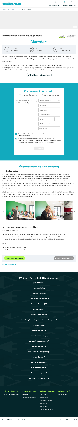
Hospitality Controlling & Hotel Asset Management (39, 320)
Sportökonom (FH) (39, 283)
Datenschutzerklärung (58, 419)
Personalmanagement (39, 373)
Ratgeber (72, 5)
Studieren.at (5, 9)
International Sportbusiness (39, 299)
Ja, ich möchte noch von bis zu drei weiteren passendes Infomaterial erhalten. (37, 134)
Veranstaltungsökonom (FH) (39, 341)
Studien (64, 5)
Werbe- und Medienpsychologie (39, 352)
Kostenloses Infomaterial (14, 258)
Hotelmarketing (39, 325)
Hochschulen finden (54, 5)
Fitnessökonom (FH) (39, 330)
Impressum (43, 419)
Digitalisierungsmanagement (39, 378)
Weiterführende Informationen (39, 75)
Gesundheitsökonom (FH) (39, 336)
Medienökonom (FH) (39, 346)
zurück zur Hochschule (9, 264)
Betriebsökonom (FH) (39, 357)
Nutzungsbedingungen (43, 138)
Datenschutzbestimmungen (25, 140)
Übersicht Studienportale (11, 395)
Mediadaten (25, 395)
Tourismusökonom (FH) (39, 304)
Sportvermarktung (39, 293)
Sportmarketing (39, 288)
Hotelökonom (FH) (39, 309)
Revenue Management (39, 314)
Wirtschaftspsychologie (39, 368)
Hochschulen (46, 134)
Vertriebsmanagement (39, 362)
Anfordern (39, 148)
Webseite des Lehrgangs (64, 258)
